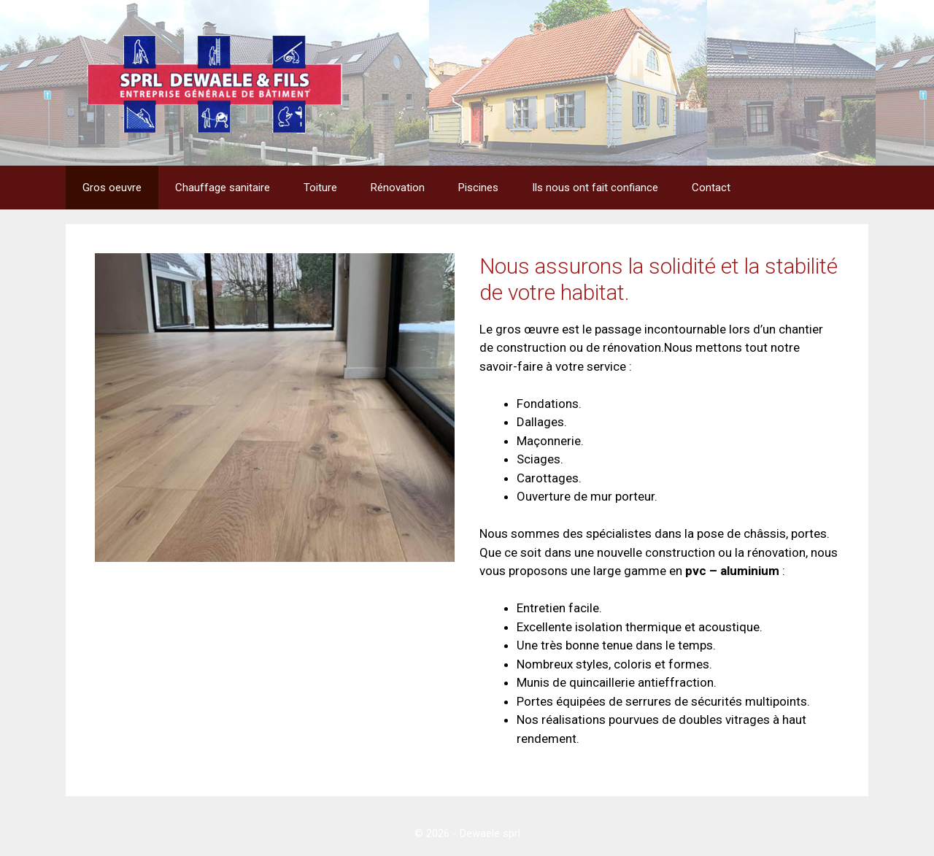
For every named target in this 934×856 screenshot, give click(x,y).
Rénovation (398, 187)
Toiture (320, 187)
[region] (275, 407)
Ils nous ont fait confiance (595, 187)
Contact (711, 187)
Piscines (478, 187)
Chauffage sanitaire (222, 187)
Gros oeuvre (112, 187)
